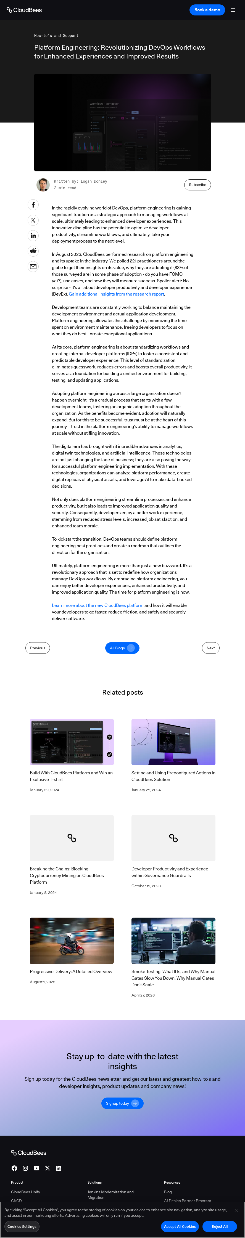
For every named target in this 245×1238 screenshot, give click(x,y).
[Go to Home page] (24, 10)
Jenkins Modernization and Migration (111, 1195)
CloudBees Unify (25, 1192)
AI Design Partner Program (187, 1201)
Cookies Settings (21, 1229)
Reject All (219, 1229)
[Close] (236, 1213)
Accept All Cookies (180, 1229)
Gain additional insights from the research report (116, 294)
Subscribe (197, 184)
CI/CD (16, 1201)
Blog (168, 1192)
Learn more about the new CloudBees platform (98, 605)
